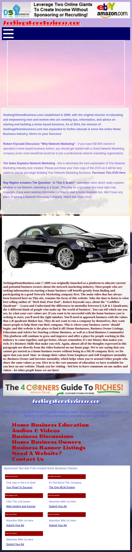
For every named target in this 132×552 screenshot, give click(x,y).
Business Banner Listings (48, 448)
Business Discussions (42, 436)
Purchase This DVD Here (109, 172)
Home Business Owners (46, 442)
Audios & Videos (36, 430)
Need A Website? (37, 453)
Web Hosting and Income (20, 506)
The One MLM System (62, 487)
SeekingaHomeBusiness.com (41, 22)
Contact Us (28, 459)
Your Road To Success (19, 487)
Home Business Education (50, 425)
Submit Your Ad (58, 506)
